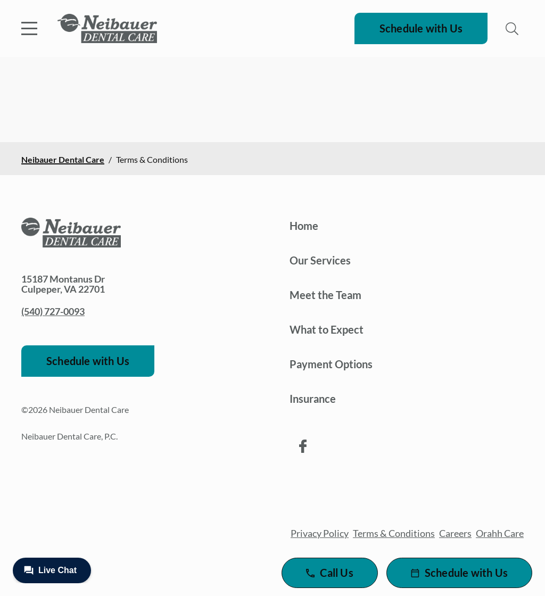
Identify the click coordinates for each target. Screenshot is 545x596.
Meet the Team (325, 294)
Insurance (313, 398)
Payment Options (331, 364)
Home (304, 225)
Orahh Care (500, 533)
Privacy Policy (320, 533)
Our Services (320, 260)
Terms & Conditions (394, 533)
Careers (455, 533)
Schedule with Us (421, 28)
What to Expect (327, 329)
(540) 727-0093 (53, 311)
